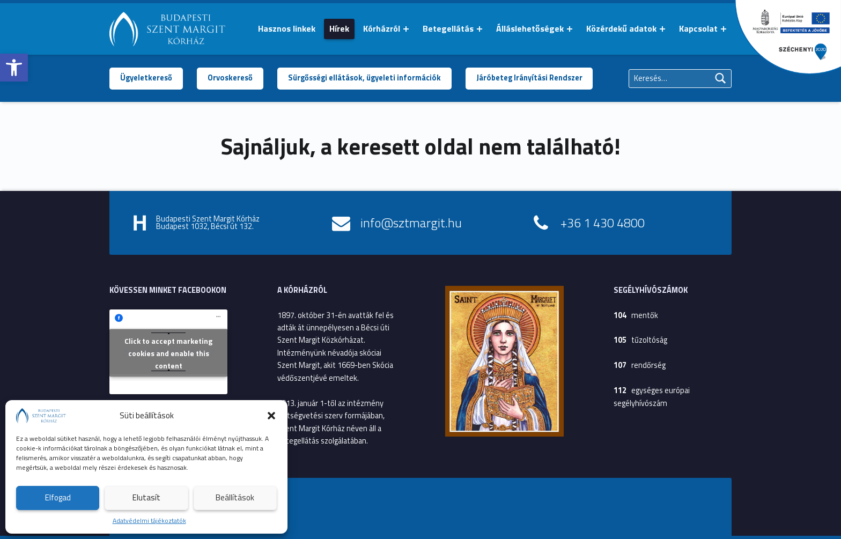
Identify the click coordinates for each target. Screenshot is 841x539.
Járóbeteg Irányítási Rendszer (529, 78)
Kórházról (381, 28)
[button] (14, 68)
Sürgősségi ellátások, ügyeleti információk (364, 78)
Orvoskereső (230, 78)
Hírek (339, 28)
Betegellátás (448, 28)
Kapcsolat (698, 28)
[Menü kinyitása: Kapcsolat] (723, 29)
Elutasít (146, 497)
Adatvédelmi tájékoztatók (149, 520)
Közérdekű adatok (621, 28)
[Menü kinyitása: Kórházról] (406, 29)
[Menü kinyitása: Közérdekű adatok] (662, 29)
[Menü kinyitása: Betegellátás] (479, 29)
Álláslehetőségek (530, 28)
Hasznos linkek (286, 28)
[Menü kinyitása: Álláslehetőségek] (569, 29)
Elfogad (58, 497)
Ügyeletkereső (146, 78)
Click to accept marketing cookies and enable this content (168, 353)
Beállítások (235, 497)
